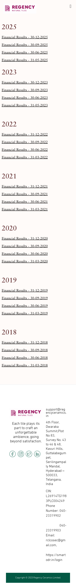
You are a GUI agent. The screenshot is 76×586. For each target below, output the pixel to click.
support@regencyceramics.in (56, 413)
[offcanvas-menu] (71, 6)
